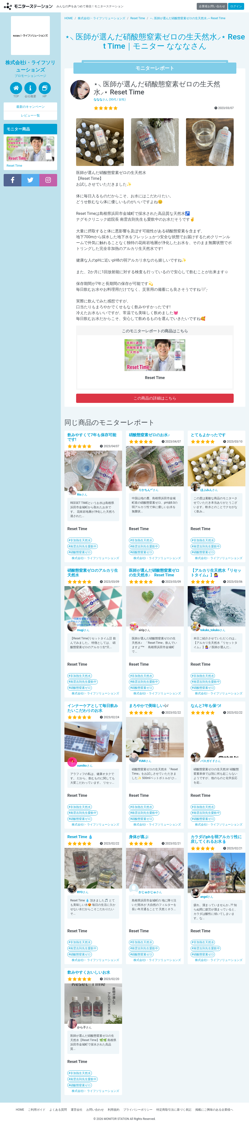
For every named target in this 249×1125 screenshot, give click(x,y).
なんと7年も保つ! (206, 705)
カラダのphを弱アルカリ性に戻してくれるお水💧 (216, 839)
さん (82, 494)
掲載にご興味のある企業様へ (214, 1109)
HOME (20, 1109)
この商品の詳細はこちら (154, 398)
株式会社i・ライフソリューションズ (95, 558)
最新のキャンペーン (30, 107)
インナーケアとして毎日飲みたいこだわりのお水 (92, 708)
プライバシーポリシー (137, 1109)
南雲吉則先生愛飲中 (83, 546)
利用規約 (113, 1109)
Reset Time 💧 (80, 837)
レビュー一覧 (30, 115)
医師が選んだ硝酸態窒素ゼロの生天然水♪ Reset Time (154, 572)
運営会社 (76, 1109)
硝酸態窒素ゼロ (80, 552)
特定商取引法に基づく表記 (173, 1109)
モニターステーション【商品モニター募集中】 (28, 6)
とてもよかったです (208, 435)
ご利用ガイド (36, 1109)
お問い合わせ (95, 1109)
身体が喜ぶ (138, 837)
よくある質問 (58, 1109)
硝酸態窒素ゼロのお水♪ (149, 435)
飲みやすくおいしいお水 (88, 972)
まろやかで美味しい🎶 (149, 705)
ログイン (236, 6)
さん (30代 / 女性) (110, 99)
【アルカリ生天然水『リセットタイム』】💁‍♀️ (216, 572)
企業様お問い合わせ (212, 6)
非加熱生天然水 (80, 540)
